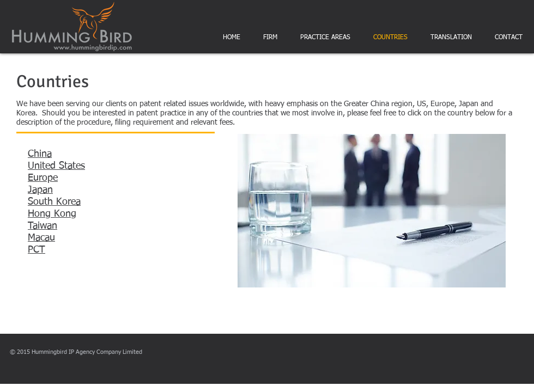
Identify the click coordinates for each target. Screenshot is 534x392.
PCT (36, 250)
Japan (40, 190)
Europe (43, 178)
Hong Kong (52, 214)
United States (56, 166)
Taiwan (42, 226)
